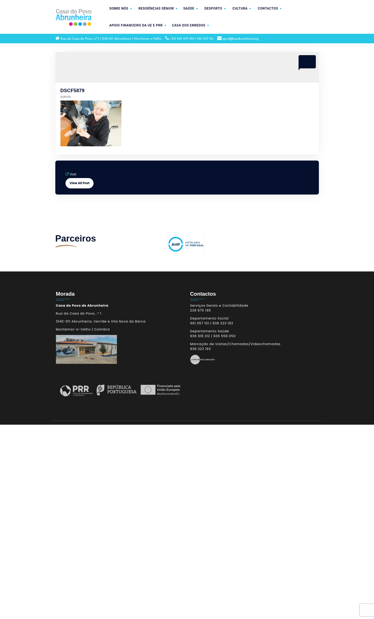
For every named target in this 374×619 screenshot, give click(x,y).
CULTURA (240, 8)
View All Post (79, 183)
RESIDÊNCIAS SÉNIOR (156, 8)
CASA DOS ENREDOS (188, 25)
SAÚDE (188, 8)
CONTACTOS (268, 8)
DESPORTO (213, 8)
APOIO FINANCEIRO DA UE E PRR (136, 25)
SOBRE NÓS (118, 8)
